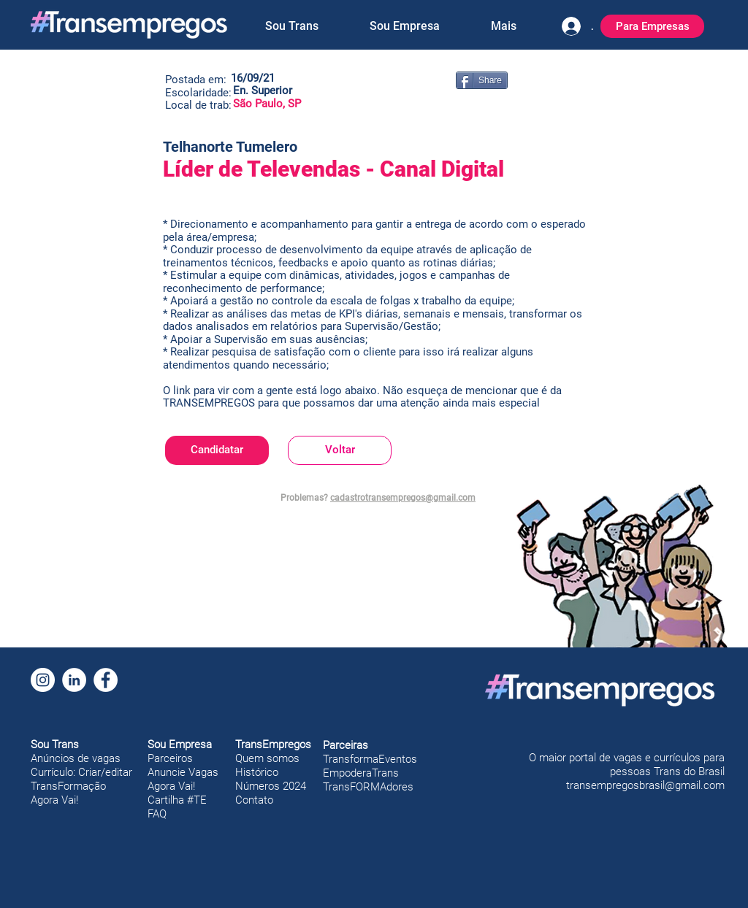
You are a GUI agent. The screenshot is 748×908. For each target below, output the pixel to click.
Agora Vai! (54, 800)
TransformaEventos (370, 759)
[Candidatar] (217, 450)
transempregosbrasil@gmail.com (645, 785)
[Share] (482, 80)
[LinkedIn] (74, 680)
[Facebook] (106, 680)
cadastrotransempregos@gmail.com (403, 498)
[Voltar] (340, 450)
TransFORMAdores (368, 786)
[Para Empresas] (652, 26)
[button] (291, 26)
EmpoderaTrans (361, 773)
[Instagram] (43, 680)
